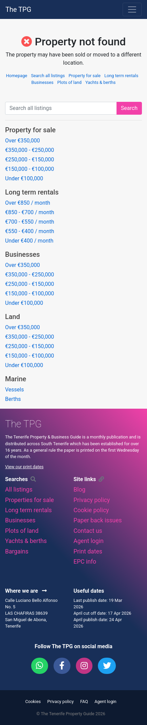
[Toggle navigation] (132, 9)
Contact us (88, 530)
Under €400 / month (29, 240)
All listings (19, 489)
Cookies (33, 701)
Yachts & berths (100, 82)
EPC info (85, 561)
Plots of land (69, 82)
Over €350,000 (22, 140)
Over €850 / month (27, 203)
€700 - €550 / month (29, 222)
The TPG (18, 9)
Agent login (89, 541)
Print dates (88, 551)
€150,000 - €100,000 (29, 169)
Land (12, 317)
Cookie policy (91, 510)
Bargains (16, 551)
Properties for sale (29, 500)
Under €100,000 (24, 178)
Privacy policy (92, 500)
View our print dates (24, 466)
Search (129, 108)
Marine (15, 379)
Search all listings (48, 75)
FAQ (84, 701)
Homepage (16, 75)
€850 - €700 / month (29, 212)
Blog (79, 489)
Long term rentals (121, 75)
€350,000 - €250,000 (29, 150)
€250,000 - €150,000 (29, 159)
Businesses (42, 82)
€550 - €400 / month (29, 231)
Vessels (14, 389)
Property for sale (84, 75)
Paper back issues (98, 520)
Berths (13, 399)
